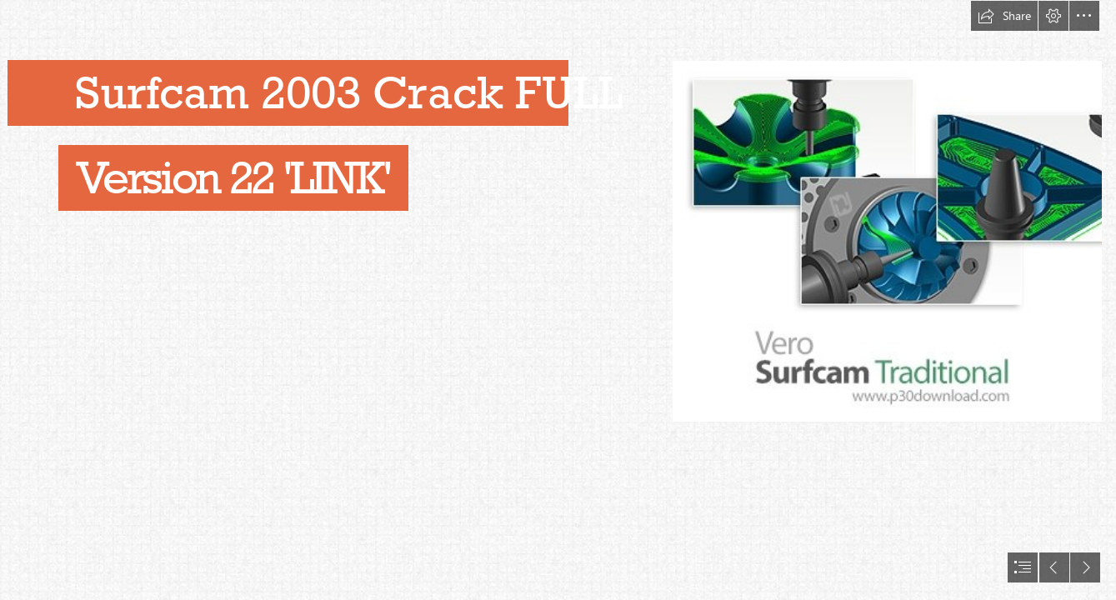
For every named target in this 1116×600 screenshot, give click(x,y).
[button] (1004, 16)
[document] (558, 300)
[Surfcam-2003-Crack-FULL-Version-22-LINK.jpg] (887, 241)
